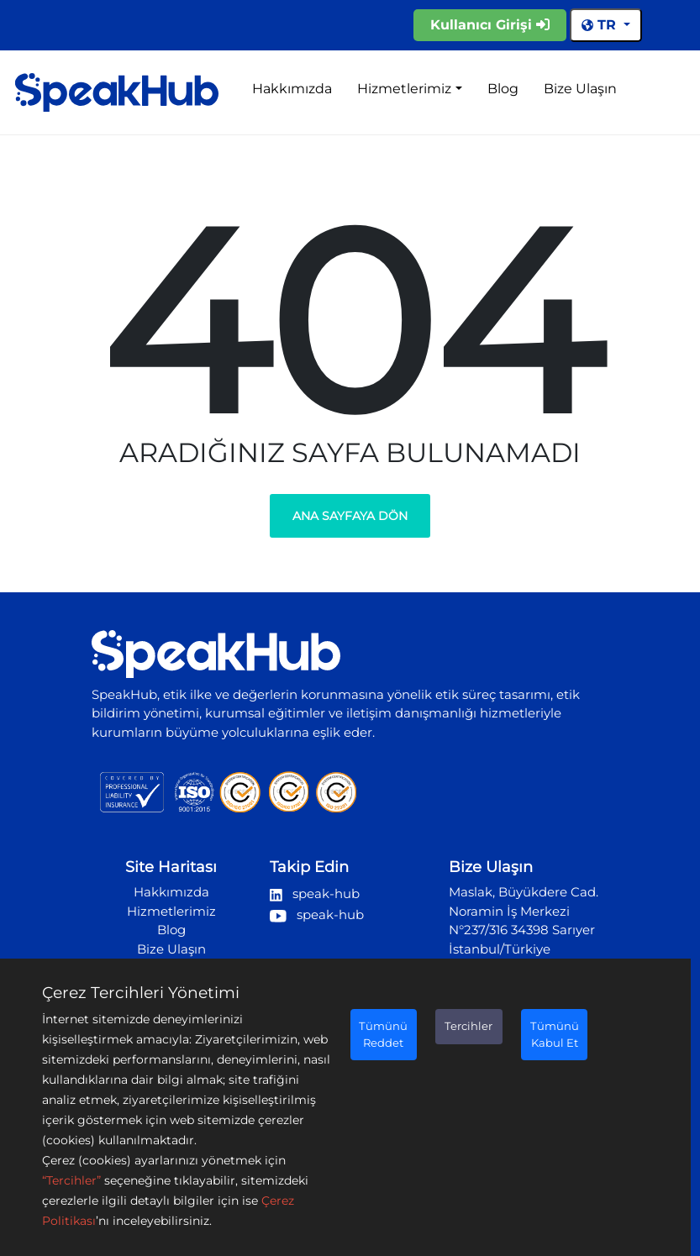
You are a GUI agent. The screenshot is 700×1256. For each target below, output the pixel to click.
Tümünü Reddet (383, 1034)
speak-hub (315, 893)
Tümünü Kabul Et (554, 1034)
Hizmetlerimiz (404, 89)
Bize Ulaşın (580, 89)
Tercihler (468, 1026)
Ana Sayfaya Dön (350, 515)
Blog (502, 89)
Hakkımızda (292, 89)
